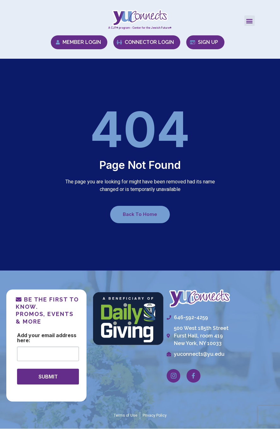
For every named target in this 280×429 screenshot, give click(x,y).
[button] (249, 20)
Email (48, 336)
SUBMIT (48, 377)
